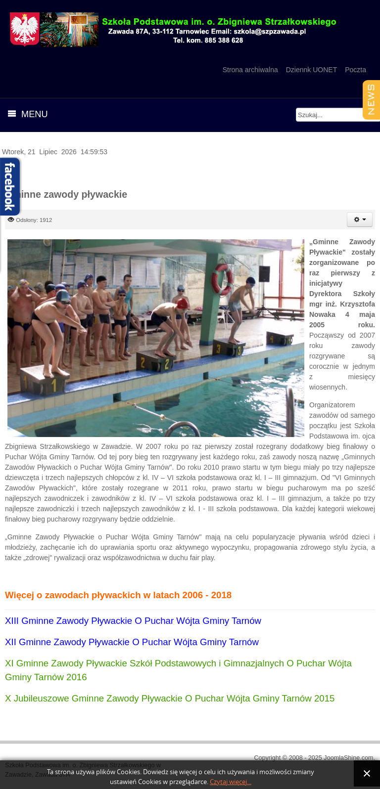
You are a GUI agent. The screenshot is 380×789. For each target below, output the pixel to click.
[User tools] (360, 219)
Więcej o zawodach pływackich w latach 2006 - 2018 (118, 595)
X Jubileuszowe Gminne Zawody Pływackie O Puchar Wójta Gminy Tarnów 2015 (169, 698)
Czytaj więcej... (230, 782)
